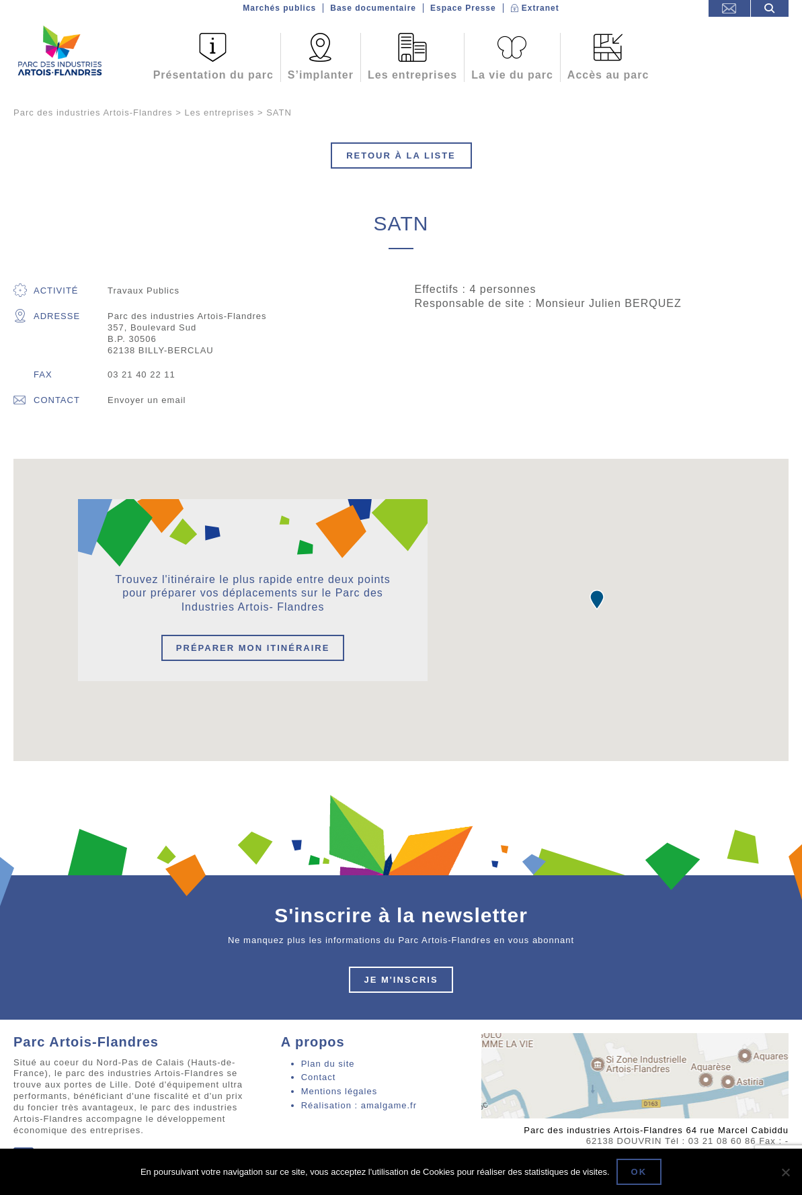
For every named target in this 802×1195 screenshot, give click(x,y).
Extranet (540, 8)
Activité (46, 290)
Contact (46, 400)
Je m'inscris (401, 980)
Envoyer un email (147, 400)
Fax (43, 374)
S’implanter (321, 75)
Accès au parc (608, 75)
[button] (597, 600)
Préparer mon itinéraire (253, 648)
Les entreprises (412, 75)
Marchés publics (279, 8)
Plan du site (328, 1064)
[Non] (785, 1172)
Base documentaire (373, 8)
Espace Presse (463, 8)
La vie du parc (512, 75)
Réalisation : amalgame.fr (359, 1105)
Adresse (46, 316)
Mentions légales (339, 1091)
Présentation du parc (213, 75)
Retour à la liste (401, 155)
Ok (639, 1172)
